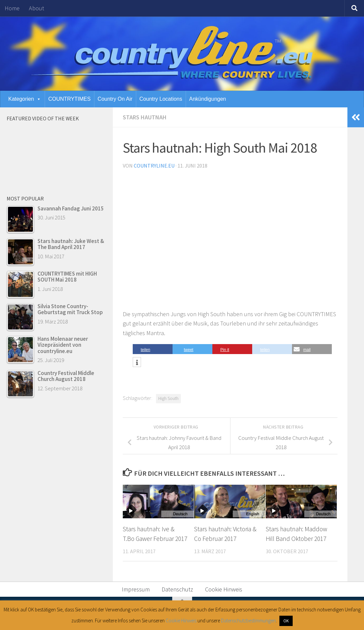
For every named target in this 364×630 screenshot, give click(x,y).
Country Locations (160, 99)
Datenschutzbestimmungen (248, 620)
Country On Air (115, 99)
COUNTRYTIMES (69, 99)
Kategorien (24, 99)
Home (12, 8)
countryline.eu (154, 165)
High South (168, 398)
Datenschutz (177, 589)
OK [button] (286, 621)
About (36, 8)
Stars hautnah (145, 117)
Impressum (136, 589)
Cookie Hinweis (223, 589)
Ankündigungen (207, 99)
